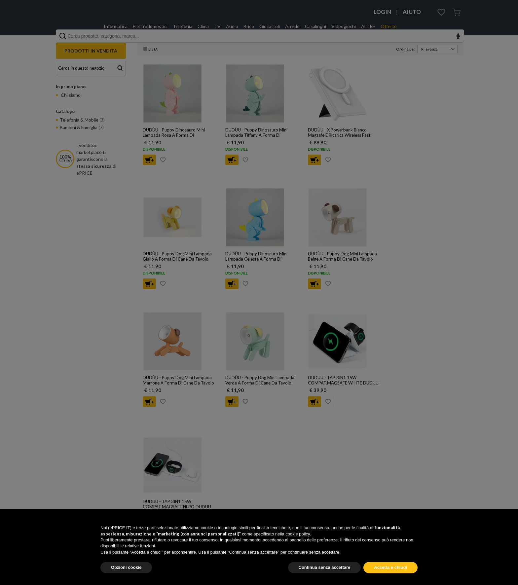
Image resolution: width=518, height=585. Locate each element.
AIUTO (412, 11)
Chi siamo (70, 95)
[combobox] (260, 36)
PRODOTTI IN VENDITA (90, 51)
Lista (150, 49)
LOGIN (382, 11)
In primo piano (71, 86)
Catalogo (65, 111)
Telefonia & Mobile (82, 120)
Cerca (120, 67)
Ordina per (427, 49)
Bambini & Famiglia (82, 127)
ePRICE (75, 17)
